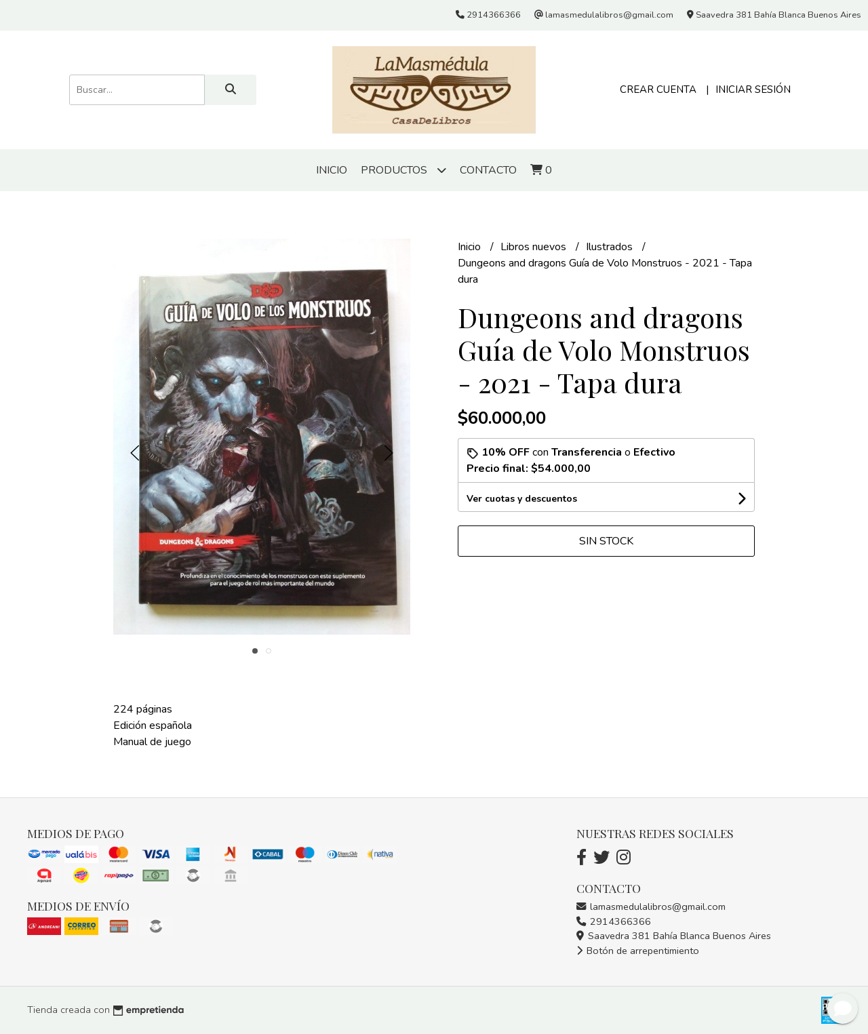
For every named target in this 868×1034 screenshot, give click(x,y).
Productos (403, 170)
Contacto (488, 170)
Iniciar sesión (753, 89)
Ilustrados (610, 246)
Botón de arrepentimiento (637, 950)
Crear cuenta (658, 89)
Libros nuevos (534, 246)
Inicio (331, 170)
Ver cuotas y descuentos (522, 498)
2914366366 (613, 921)
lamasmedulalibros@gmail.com (651, 906)
